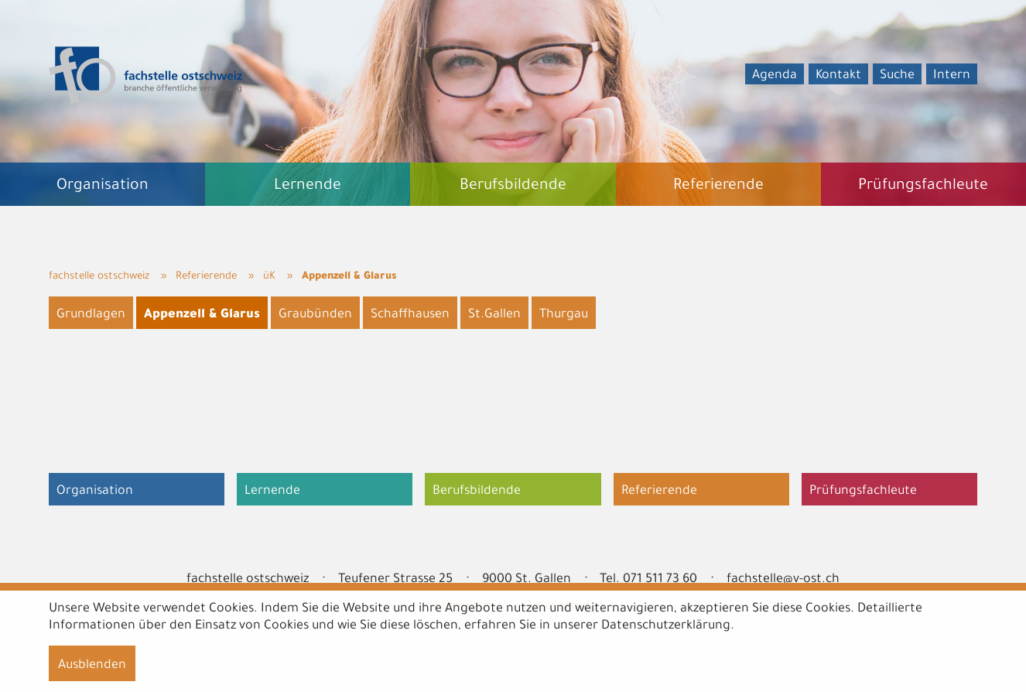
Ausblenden (92, 666)
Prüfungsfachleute (863, 491)
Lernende (272, 491)
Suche (897, 76)
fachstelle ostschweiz (99, 277)
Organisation (94, 491)
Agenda (774, 76)
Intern (951, 76)
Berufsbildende (477, 491)
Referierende (206, 277)
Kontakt (838, 76)
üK (269, 277)
